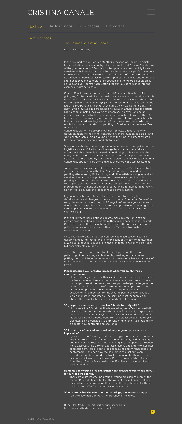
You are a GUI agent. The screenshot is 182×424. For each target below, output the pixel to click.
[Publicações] (89, 26)
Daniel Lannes (131, 380)
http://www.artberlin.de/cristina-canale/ (89, 408)
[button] (151, 12)
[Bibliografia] (115, 26)
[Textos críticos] (60, 26)
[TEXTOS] (35, 26)
